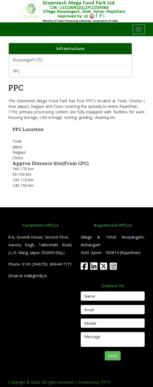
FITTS (105, 382)
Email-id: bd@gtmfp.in (27, 275)
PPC (16, 71)
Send (112, 355)
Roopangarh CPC (28, 59)
